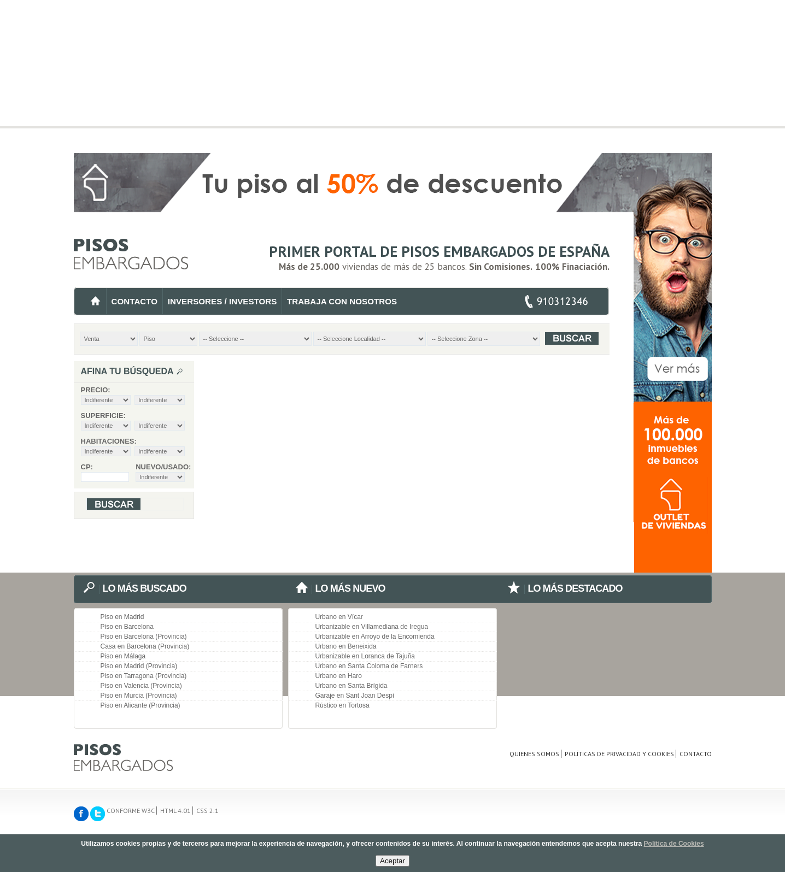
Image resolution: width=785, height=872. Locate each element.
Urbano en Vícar (338, 617)
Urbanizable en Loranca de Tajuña (365, 656)
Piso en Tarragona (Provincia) (144, 676)
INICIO (95, 301)
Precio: (95, 390)
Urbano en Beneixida (345, 646)
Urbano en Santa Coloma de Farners (369, 666)
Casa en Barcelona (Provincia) (145, 646)
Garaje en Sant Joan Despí (354, 695)
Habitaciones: (109, 441)
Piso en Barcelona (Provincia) (144, 636)
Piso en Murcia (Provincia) (139, 695)
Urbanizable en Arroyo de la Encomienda (374, 636)
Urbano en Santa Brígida (351, 686)
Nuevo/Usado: (160, 467)
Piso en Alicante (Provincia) (140, 705)
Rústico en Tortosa (342, 705)
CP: (87, 467)
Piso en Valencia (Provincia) (141, 686)
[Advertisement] (393, 76)
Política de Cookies (674, 843)
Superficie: (103, 415)
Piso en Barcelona (127, 627)
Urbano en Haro (338, 676)
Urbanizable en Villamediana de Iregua (371, 627)
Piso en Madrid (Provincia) (139, 666)
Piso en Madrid (122, 617)
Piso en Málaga (123, 656)
